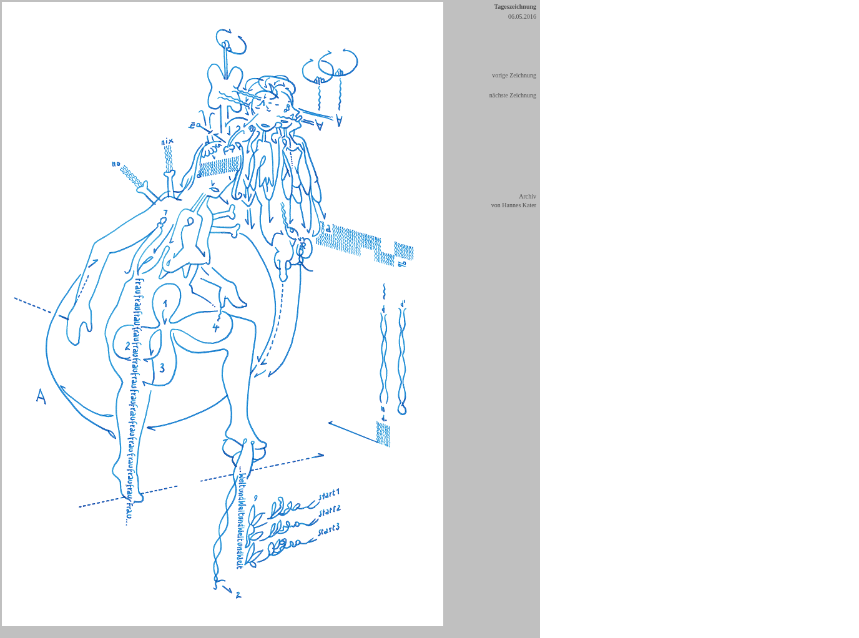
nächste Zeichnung (512, 95)
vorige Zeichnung (514, 75)
